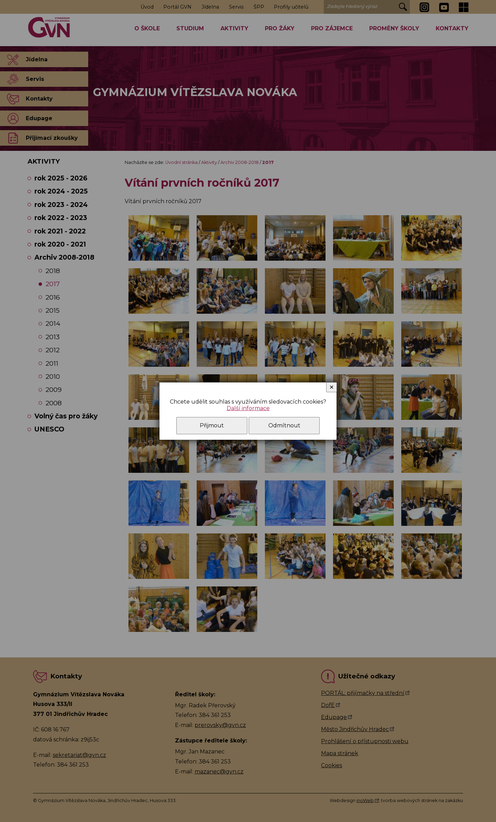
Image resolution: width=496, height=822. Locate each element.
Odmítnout (284, 425)
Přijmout (212, 425)
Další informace (248, 408)
